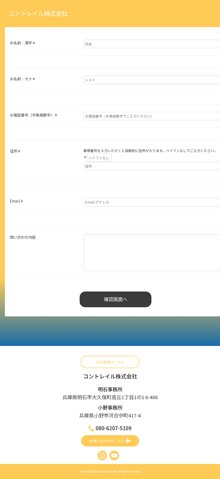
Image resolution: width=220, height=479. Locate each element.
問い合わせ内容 (23, 237)
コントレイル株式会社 (38, 13)
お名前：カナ (23, 78)
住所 (15, 151)
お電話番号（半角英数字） (34, 115)
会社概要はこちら (110, 362)
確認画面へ (115, 299)
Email (17, 201)
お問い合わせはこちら (110, 441)
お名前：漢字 (23, 42)
